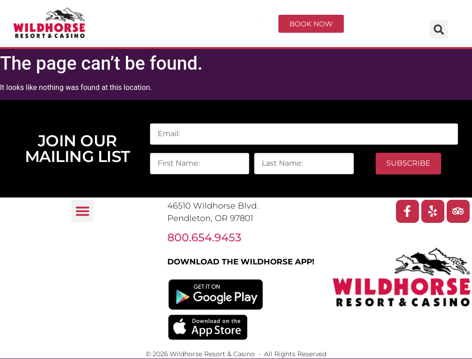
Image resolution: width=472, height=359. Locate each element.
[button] (258, 23)
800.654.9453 (204, 237)
